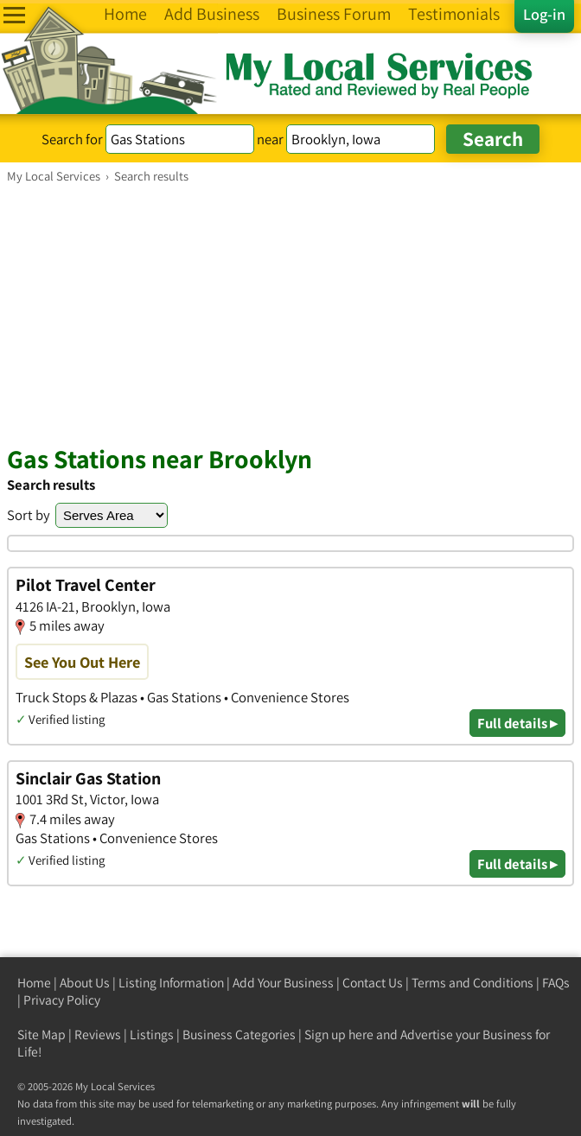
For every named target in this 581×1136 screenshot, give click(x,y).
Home (34, 982)
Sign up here (339, 1034)
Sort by (28, 514)
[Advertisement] (290, 314)
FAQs (556, 982)
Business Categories (239, 1034)
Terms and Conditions (472, 982)
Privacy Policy (61, 1000)
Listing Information (171, 982)
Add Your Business (283, 982)
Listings (152, 1034)
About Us (85, 982)
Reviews (97, 1034)
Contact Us (372, 982)
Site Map (41, 1034)
